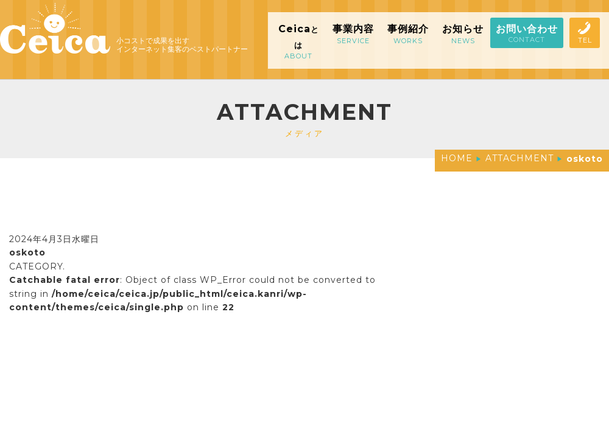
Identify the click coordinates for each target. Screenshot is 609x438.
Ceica (298, 41)
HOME (457, 158)
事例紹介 (408, 34)
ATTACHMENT (519, 158)
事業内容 (353, 34)
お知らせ (462, 34)
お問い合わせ (526, 33)
